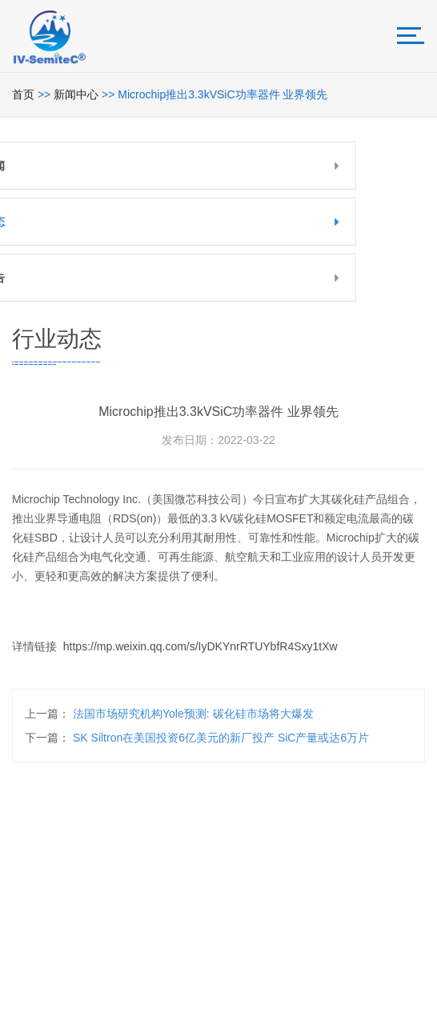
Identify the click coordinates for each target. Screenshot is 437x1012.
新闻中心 (76, 94)
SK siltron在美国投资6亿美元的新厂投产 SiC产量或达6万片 (221, 737)
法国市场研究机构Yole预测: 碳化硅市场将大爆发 (193, 713)
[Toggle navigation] (410, 36)
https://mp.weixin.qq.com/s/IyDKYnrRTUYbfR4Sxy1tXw (200, 652)
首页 (23, 94)
